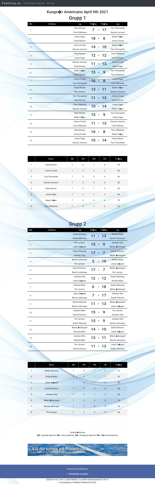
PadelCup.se (11, 3)
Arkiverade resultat (34, 3)
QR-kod (51, 3)
